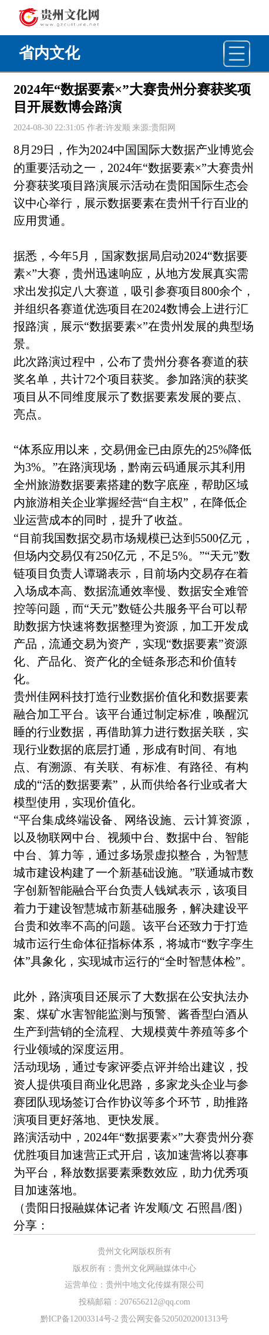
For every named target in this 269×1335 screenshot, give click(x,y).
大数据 (178, 149)
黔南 (140, 467)
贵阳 (178, 185)
